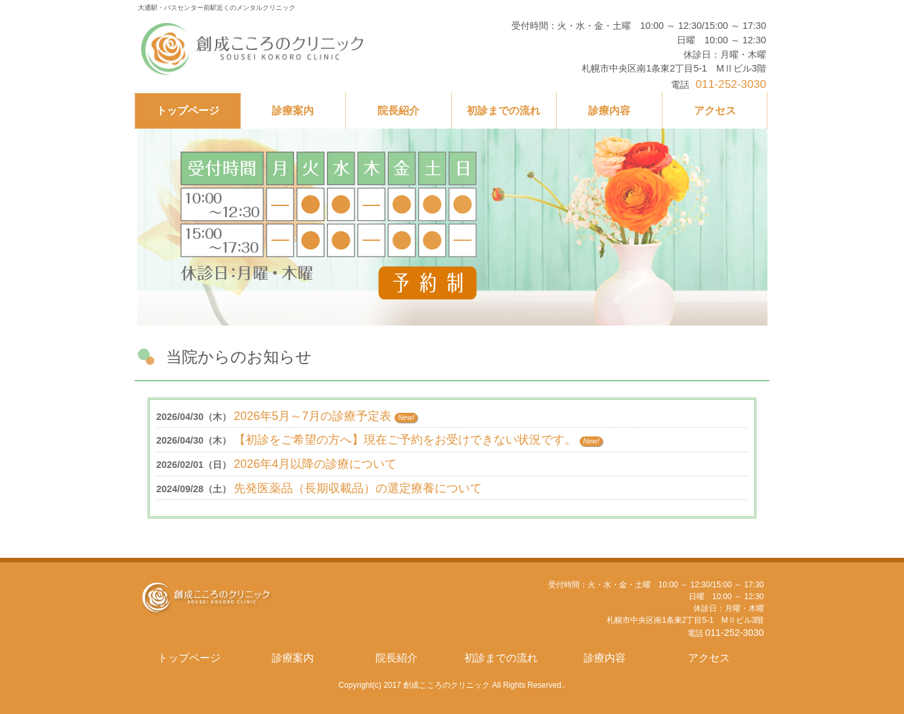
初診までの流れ (501, 657)
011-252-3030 (734, 632)
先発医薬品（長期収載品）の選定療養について (358, 488)
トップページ (189, 657)
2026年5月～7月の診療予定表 (312, 416)
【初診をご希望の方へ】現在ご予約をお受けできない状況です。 (405, 439)
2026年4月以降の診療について (315, 464)
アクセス (709, 657)
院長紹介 (397, 657)
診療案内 (293, 657)
